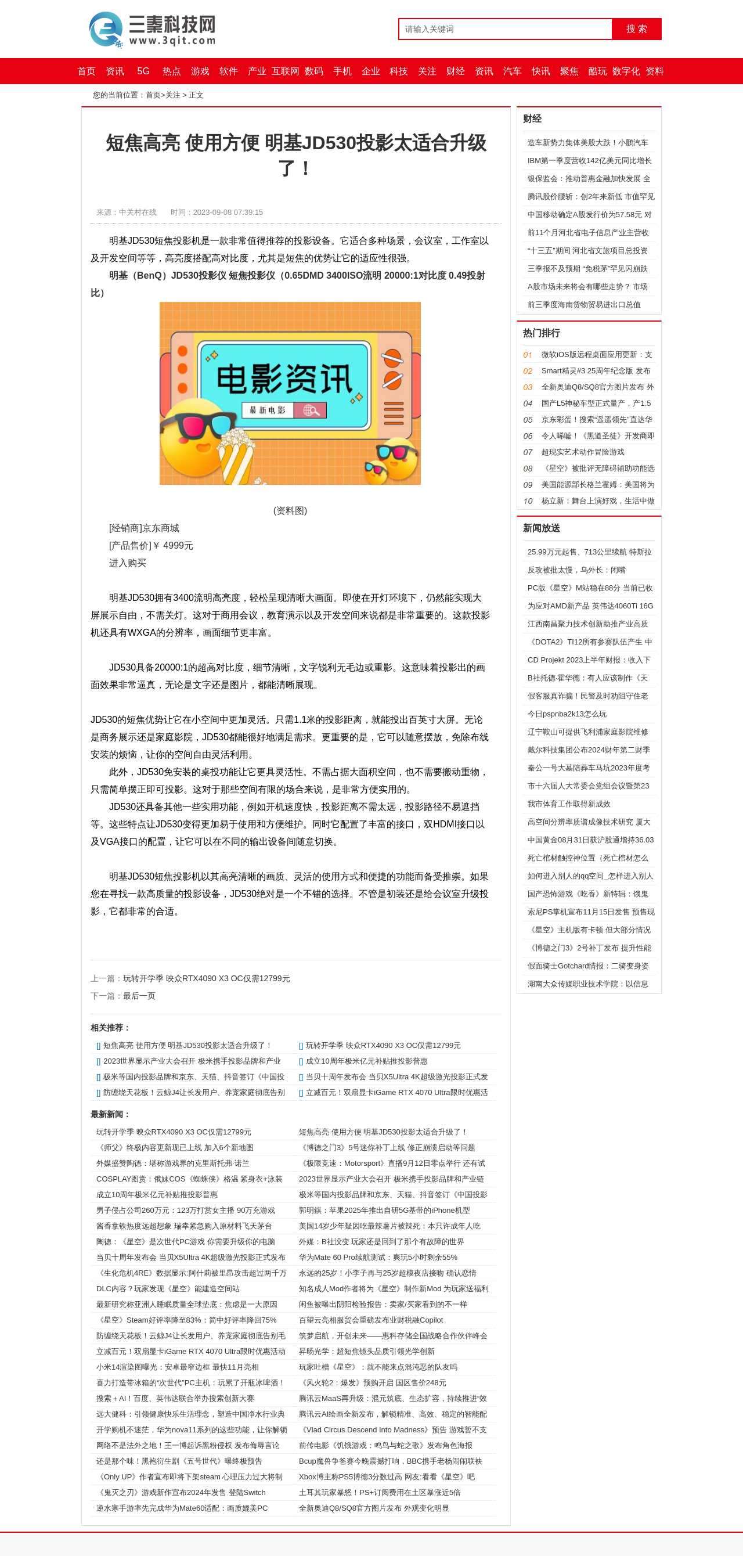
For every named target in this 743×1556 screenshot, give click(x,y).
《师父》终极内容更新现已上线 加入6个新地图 (175, 1147)
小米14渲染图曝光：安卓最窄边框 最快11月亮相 (177, 1367)
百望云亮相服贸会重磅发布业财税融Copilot (371, 1320)
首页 (86, 71)
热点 (172, 71)
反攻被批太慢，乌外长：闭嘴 (577, 570)
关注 (427, 71)
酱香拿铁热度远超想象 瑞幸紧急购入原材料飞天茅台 (184, 1226)
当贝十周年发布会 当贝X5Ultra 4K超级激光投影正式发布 (191, 1257)
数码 (314, 71)
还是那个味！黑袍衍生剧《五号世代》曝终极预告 (179, 1461)
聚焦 (569, 71)
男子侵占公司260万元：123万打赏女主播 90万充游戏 (185, 1210)
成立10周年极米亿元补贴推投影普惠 (366, 1061)
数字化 (626, 71)
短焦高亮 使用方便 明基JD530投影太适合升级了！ (188, 1045)
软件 (228, 71)
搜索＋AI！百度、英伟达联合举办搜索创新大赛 (175, 1398)
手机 (342, 71)
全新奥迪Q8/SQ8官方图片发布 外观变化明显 (374, 1508)
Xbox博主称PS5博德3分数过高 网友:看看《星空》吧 (387, 1476)
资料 (654, 71)
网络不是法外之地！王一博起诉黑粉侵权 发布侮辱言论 (188, 1445)
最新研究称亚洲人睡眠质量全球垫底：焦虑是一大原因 (186, 1304)
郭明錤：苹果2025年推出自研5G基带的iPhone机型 (384, 1210)
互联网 (286, 71)
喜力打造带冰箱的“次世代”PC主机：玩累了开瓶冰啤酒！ (191, 1382)
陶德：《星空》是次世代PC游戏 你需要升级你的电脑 (185, 1241)
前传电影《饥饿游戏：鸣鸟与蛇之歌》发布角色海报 (386, 1445)
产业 (257, 71)
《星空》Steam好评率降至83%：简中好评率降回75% (186, 1320)
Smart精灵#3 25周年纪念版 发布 (596, 370)
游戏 (200, 71)
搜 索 (636, 29)
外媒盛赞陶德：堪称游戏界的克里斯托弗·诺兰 (173, 1163)
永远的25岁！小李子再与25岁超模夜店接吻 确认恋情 (388, 1273)
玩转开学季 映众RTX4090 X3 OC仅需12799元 (206, 978)
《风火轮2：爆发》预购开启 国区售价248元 (372, 1382)
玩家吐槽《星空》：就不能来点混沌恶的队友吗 (378, 1367)
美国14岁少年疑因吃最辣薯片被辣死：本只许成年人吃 (390, 1226)
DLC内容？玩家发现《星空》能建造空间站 (168, 1288)
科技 (398, 71)
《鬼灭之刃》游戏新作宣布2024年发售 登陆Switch (181, 1492)
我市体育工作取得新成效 (569, 803)
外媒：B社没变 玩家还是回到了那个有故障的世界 (381, 1241)
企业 (371, 71)
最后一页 (139, 995)
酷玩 (598, 71)
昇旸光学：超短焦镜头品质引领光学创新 (367, 1351)
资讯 (115, 71)
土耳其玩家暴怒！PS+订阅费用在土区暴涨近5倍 (380, 1492)
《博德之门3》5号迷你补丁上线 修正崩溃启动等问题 (387, 1147)
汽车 (512, 71)
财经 (455, 71)
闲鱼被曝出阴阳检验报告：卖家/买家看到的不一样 (383, 1304)
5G (144, 71)
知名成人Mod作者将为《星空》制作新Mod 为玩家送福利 (394, 1288)
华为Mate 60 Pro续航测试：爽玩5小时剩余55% (378, 1257)
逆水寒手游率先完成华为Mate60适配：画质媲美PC (182, 1508)
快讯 (541, 71)
